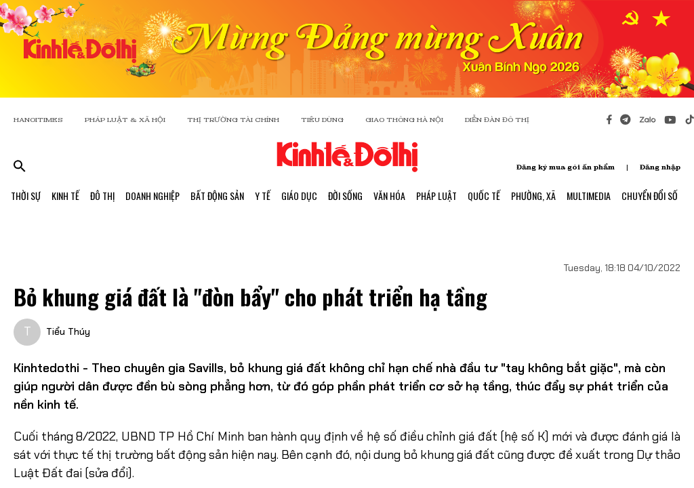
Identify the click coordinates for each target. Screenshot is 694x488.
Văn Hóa (389, 195)
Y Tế (262, 195)
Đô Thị (102, 195)
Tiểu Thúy (68, 331)
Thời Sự (26, 195)
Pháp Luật (436, 195)
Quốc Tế (484, 195)
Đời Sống (345, 195)
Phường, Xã (533, 195)
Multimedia (589, 195)
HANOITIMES (38, 119)
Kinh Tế (65, 195)
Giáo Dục (299, 195)
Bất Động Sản (217, 195)
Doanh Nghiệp (152, 195)
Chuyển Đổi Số (649, 195)
